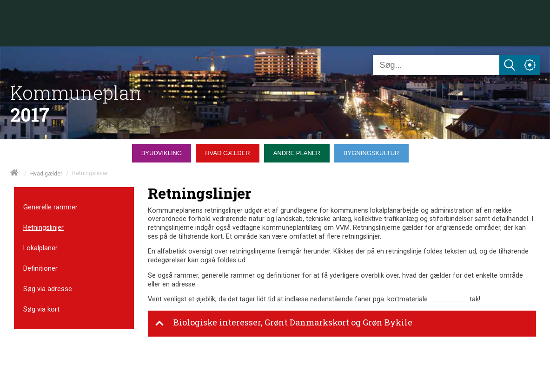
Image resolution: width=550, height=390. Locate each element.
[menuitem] (164, 151)
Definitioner (40, 268)
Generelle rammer (50, 207)
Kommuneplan (76, 92)
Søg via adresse (47, 289)
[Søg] (436, 65)
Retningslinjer (43, 227)
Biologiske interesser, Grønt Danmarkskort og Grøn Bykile (283, 323)
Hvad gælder (46, 173)
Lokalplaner (40, 248)
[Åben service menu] (530, 65)
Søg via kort (41, 309)
